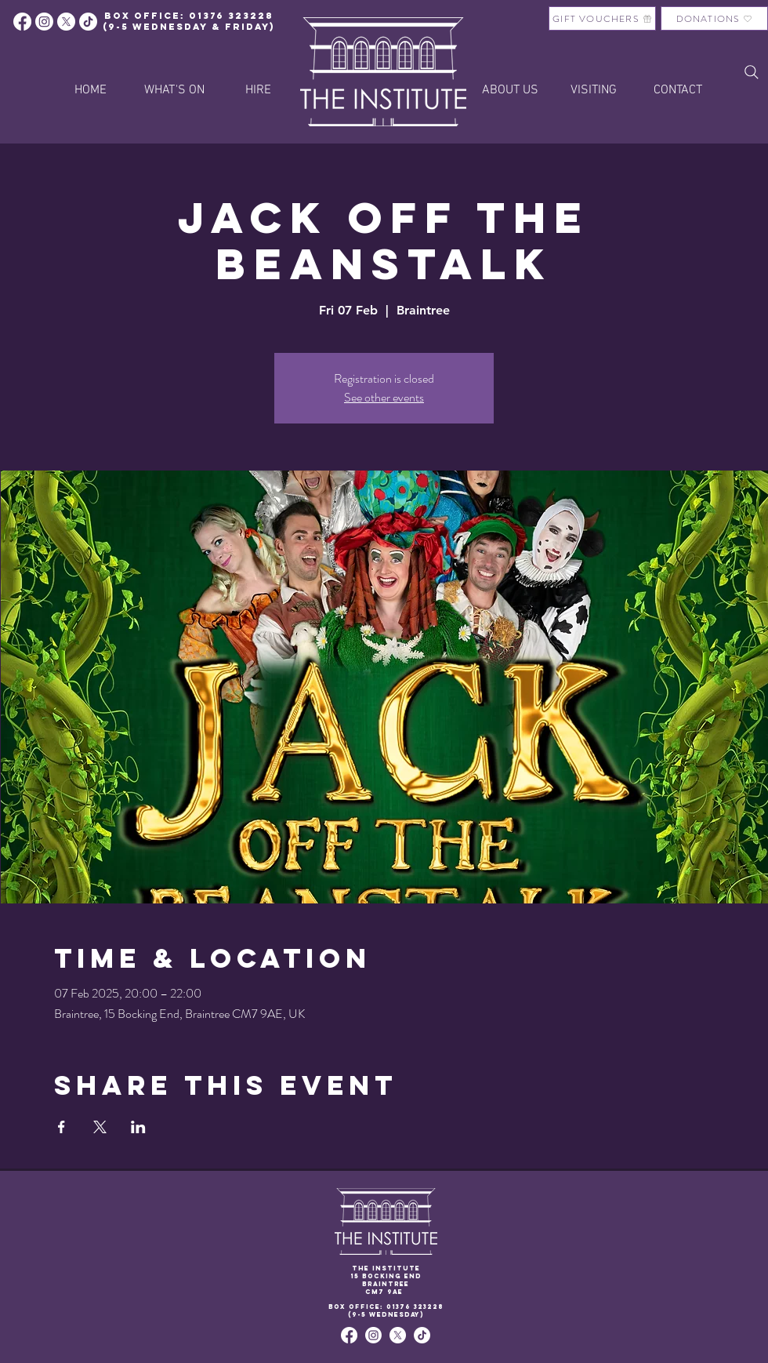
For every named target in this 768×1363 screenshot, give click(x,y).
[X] (66, 22)
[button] (258, 90)
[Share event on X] (99, 1127)
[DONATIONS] (714, 18)
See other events (384, 397)
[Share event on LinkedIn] (138, 1127)
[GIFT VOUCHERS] (602, 18)
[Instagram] (44, 22)
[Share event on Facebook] (61, 1127)
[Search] (751, 72)
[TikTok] (422, 1335)
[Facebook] (22, 22)
